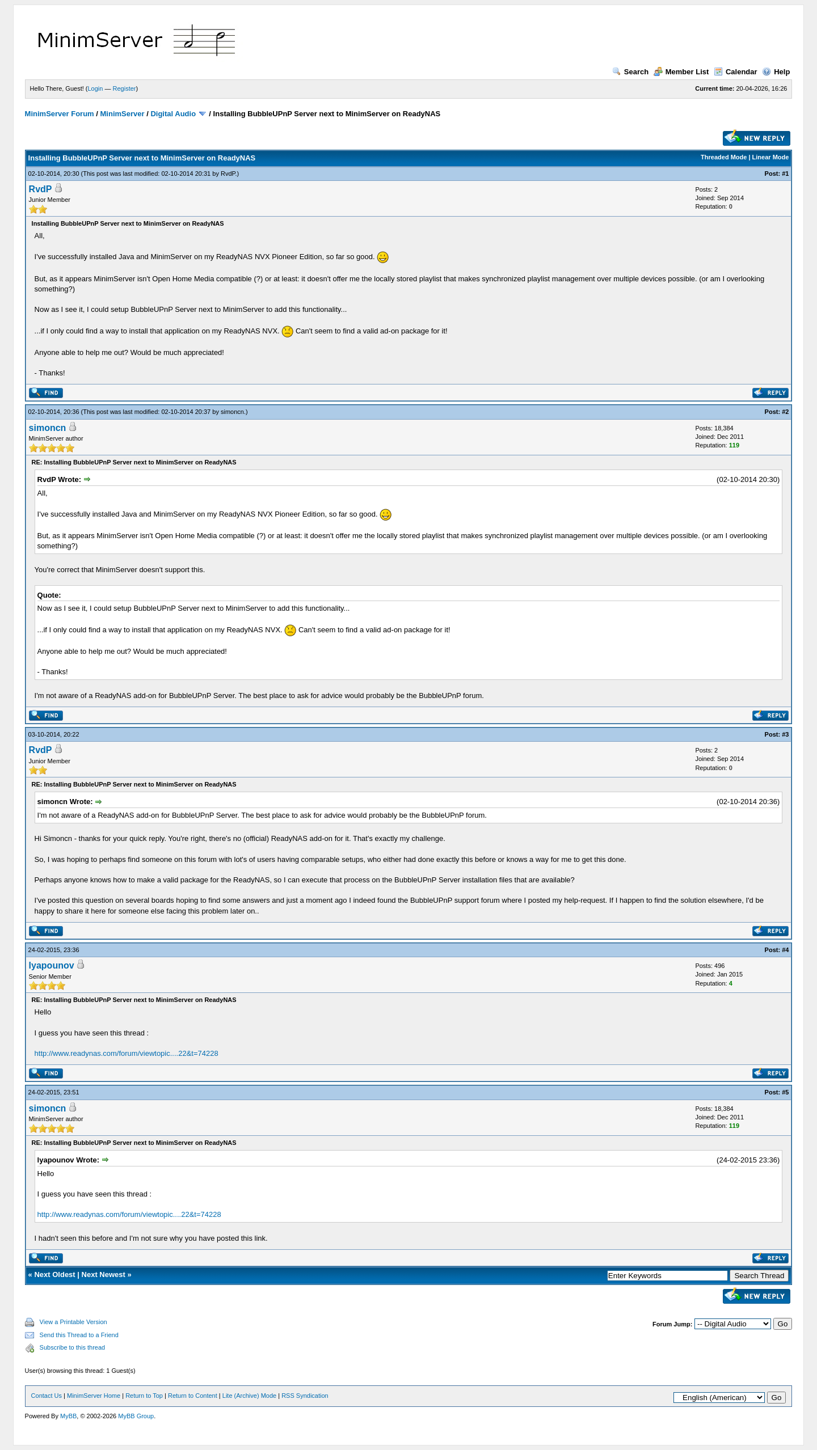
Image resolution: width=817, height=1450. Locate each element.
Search (630, 71)
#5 (785, 1092)
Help (776, 71)
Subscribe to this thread (73, 1347)
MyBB (68, 1416)
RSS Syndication (305, 1395)
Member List (681, 71)
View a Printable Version (73, 1321)
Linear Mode (770, 157)
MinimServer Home (93, 1395)
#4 (785, 949)
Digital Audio (173, 113)
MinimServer (122, 113)
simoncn (232, 411)
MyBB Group (136, 1416)
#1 (785, 173)
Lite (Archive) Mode (249, 1395)
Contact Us (46, 1395)
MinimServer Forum (59, 113)
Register (124, 88)
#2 (785, 411)
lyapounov (51, 965)
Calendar (735, 71)
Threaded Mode (724, 157)
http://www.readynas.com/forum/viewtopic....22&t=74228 (126, 1053)
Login (95, 88)
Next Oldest (54, 1274)
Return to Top (144, 1395)
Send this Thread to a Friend (79, 1334)
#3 (785, 734)
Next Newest (103, 1274)
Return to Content (192, 1395)
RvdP (228, 173)
